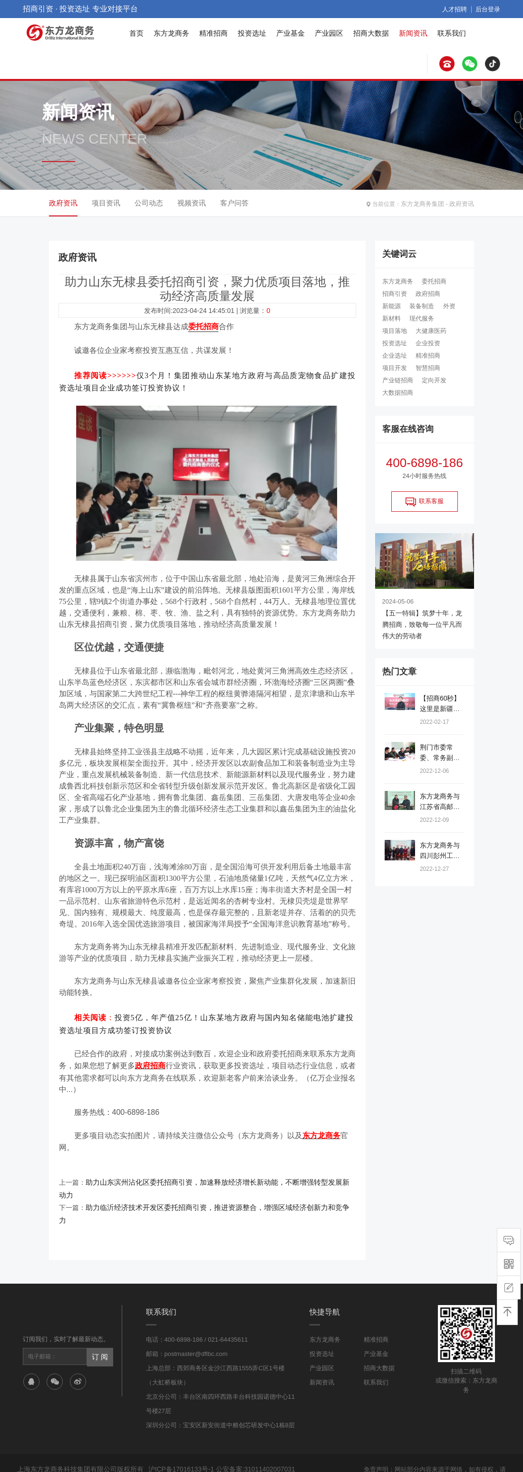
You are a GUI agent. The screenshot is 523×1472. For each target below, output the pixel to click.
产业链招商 (397, 380)
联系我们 (451, 33)
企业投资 (428, 343)
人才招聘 (457, 9)
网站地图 (331, 1456)
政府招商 (428, 293)
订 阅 (99, 1321)
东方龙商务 (171, 33)
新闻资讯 (413, 33)
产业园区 (329, 33)
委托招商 (434, 281)
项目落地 (394, 330)
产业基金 (290, 33)
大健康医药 (431, 330)
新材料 (391, 318)
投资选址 (252, 33)
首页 (136, 33)
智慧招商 (428, 367)
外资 (449, 306)
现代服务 (421, 318)
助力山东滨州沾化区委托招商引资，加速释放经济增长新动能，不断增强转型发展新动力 (215, 1174)
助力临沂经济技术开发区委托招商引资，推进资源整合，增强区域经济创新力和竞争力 (212, 1185)
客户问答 (234, 203)
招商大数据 (371, 33)
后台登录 (488, 9)
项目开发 (394, 367)
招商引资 (394, 293)
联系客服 (425, 502)
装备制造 (421, 306)
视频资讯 (191, 203)
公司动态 (149, 203)
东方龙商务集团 (426, 203)
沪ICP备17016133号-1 (180, 1433)
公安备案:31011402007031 (250, 1433)
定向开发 (434, 380)
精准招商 (213, 33)
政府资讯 (462, 203)
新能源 (391, 306)
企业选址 (394, 355)
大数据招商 (397, 392)
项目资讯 (106, 203)
